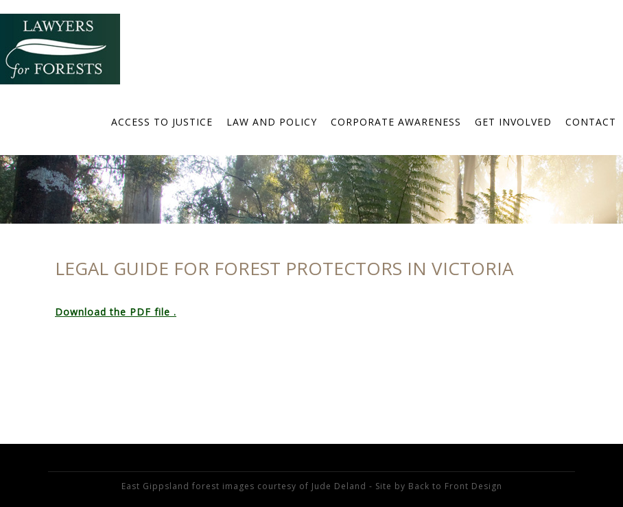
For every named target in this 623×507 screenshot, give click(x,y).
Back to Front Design (455, 486)
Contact (590, 121)
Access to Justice (162, 121)
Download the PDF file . (115, 311)
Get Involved (513, 121)
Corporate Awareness (396, 121)
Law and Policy (271, 121)
